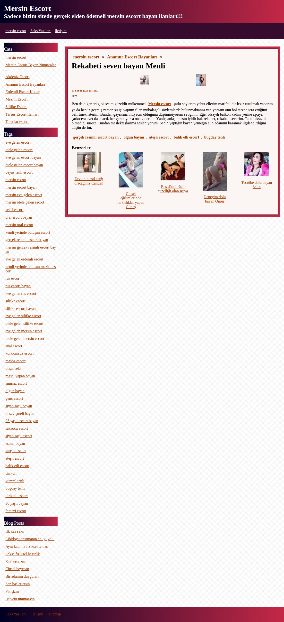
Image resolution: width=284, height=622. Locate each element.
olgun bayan (134, 137)
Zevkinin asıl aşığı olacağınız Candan (88, 181)
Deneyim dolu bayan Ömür (215, 199)
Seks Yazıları (40, 31)
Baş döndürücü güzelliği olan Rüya (172, 189)
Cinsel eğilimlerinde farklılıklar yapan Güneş (130, 200)
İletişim (61, 31)
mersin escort (15, 31)
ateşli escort (159, 137)
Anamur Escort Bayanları (132, 56)
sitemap (55, 614)
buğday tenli (214, 137)
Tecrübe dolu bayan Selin (256, 184)
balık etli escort (186, 137)
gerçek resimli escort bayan (96, 137)
